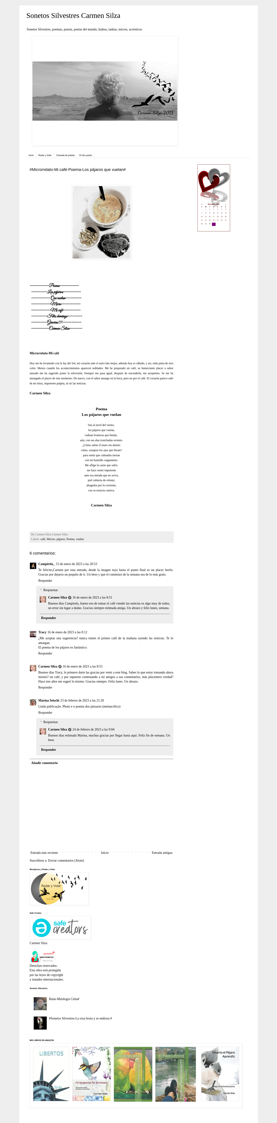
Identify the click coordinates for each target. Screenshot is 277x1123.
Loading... (213, 198)
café (42, 539)
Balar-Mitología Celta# (64, 999)
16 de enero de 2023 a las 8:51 (92, 597)
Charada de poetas (65, 155)
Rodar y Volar (45, 155)
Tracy (42, 632)
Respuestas (50, 590)
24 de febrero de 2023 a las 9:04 (93, 729)
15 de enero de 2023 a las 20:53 (76, 564)
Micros (51, 539)
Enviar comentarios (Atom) (66, 860)
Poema (70, 539)
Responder (45, 580)
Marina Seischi (48, 700)
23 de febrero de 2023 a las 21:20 (82, 700)
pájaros (61, 539)
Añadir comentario (44, 763)
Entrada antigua (162, 853)
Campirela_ (46, 564)
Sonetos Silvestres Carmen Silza (73, 15)
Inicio (31, 155)
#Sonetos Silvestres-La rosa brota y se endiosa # (80, 1018)
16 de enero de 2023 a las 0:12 (67, 632)
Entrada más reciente (44, 853)
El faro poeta (85, 155)
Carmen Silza (57, 597)
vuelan (80, 539)
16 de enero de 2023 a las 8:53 (82, 666)
